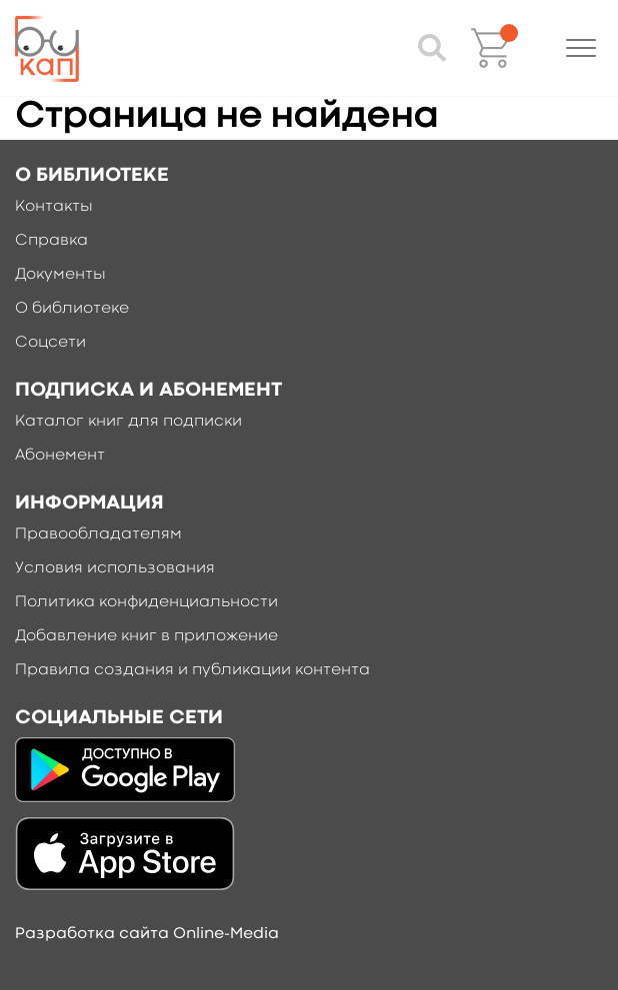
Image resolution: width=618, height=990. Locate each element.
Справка (51, 241)
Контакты (54, 207)
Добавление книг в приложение (146, 636)
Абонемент (60, 456)
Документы (60, 275)
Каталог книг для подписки (128, 422)
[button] (581, 48)
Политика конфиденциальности (146, 602)
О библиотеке (72, 309)
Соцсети (50, 343)
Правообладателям (98, 534)
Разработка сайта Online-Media (147, 934)
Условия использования (115, 568)
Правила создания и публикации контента (192, 670)
